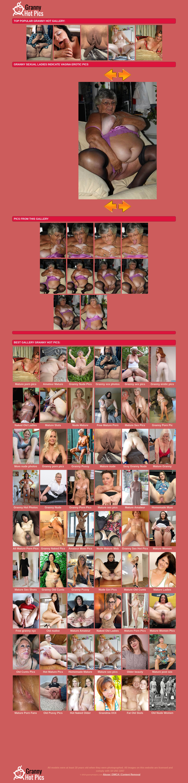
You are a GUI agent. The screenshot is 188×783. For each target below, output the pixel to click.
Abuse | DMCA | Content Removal (121, 774)
